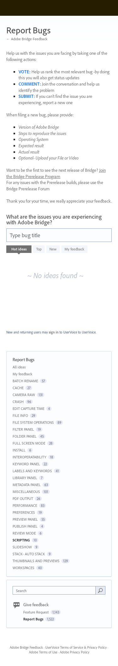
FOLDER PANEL (25, 436)
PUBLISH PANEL (25, 526)
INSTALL (19, 450)
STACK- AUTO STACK (29, 553)
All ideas (19, 367)
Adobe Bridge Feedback (26, 647)
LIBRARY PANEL (25, 477)
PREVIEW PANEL (25, 519)
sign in (54, 332)
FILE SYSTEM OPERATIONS (33, 422)
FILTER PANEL (23, 429)
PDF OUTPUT (23, 498)
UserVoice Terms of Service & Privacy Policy (76, 647)
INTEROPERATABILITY (29, 457)
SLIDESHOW (22, 547)
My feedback (74, 249)
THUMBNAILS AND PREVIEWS (36, 560)
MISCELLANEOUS (26, 491)
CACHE (18, 387)
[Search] (100, 590)
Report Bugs (33, 619)
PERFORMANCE (25, 505)
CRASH (18, 401)
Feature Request (36, 612)
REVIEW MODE (24, 533)
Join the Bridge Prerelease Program (56, 173)
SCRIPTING (21, 540)
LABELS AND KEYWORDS (32, 470)
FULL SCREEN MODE (29, 443)
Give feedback (36, 604)
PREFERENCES (24, 512)
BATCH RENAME (25, 380)
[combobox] (55, 590)
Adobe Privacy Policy (74, 652)
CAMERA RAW (24, 394)
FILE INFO (20, 415)
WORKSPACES (23, 567)
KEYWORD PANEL (26, 464)
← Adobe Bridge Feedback (27, 38)
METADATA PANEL (27, 484)
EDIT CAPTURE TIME (28, 408)
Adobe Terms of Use (43, 652)
